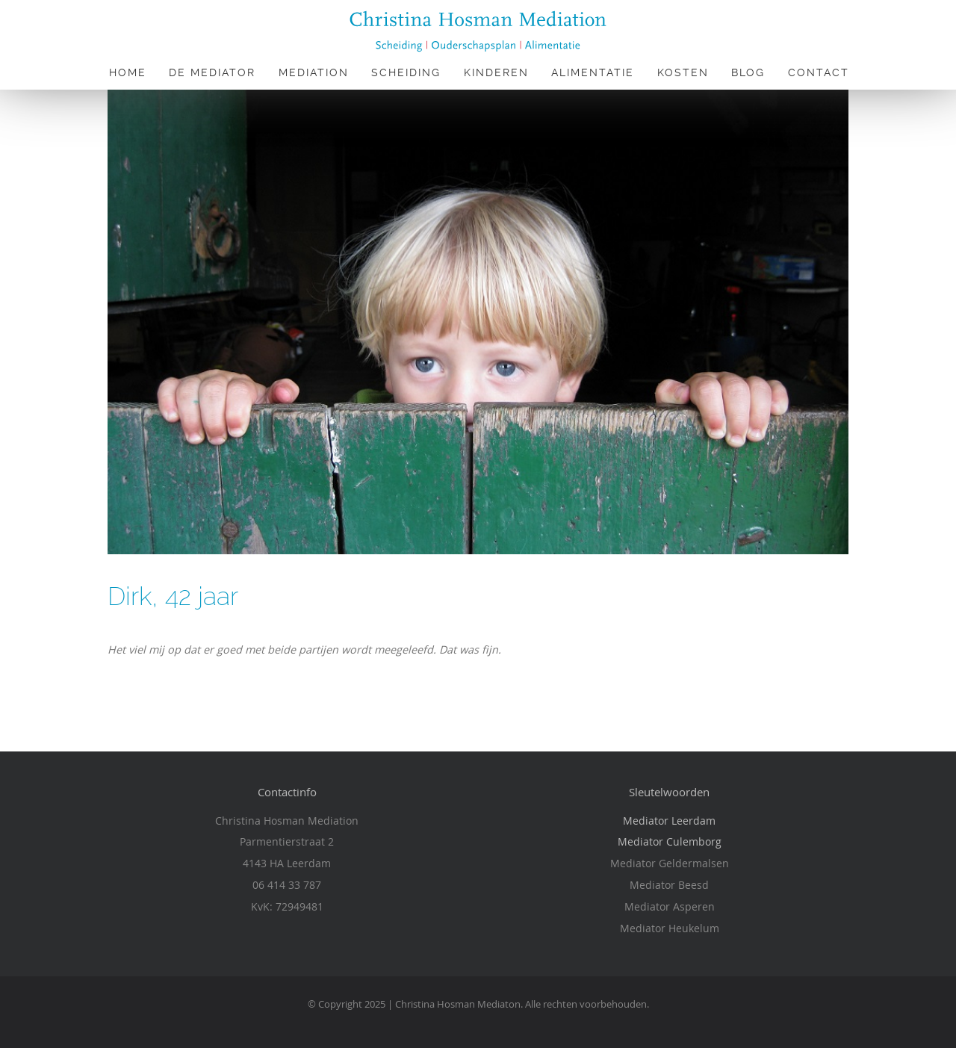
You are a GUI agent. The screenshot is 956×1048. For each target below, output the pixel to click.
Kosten (683, 72)
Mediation (314, 72)
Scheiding (406, 72)
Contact (818, 72)
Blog (748, 72)
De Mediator (212, 72)
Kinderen (496, 72)
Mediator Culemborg (669, 841)
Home (127, 72)
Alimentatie (592, 72)
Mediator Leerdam (669, 820)
